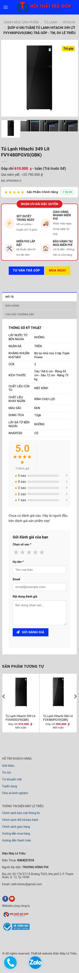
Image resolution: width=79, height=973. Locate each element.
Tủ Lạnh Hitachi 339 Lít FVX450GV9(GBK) (20, 717)
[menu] (5, 7)
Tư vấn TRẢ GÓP (26, 270)
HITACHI (68, 22)
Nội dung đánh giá (25, 596)
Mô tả (9, 296)
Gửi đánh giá (30, 632)
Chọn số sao (22, 544)
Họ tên (18, 562)
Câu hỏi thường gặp (19, 314)
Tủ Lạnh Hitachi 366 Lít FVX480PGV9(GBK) (58, 717)
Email (16, 579)
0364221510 (25, 860)
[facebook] (5, 899)
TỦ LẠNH (50, 22)
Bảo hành (12, 305)
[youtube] (12, 899)
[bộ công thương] (16, 930)
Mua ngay (57, 270)
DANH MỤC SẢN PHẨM (21, 22)
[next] (75, 704)
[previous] (4, 704)
